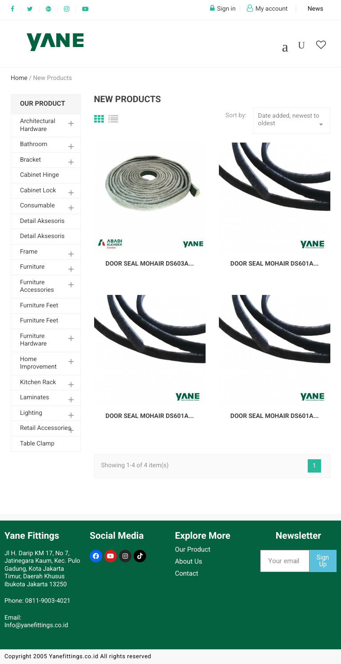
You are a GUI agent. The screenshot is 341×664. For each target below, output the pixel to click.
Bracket (30, 159)
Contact (186, 573)
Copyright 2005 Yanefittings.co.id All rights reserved (77, 656)
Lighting (31, 413)
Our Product (42, 103)
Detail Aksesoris (42, 221)
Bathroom (33, 144)
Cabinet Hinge (39, 175)
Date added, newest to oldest (291, 120)
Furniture (32, 266)
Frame (28, 251)
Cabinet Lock (38, 190)
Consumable (37, 205)
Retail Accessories (45, 428)
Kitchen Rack (38, 382)
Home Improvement (38, 363)
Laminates (34, 397)
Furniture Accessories (37, 286)
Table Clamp (37, 443)
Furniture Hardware (33, 340)
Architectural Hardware (37, 125)
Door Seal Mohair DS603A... (150, 263)
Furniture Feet (39, 305)
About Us (188, 561)
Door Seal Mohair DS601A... (274, 263)
